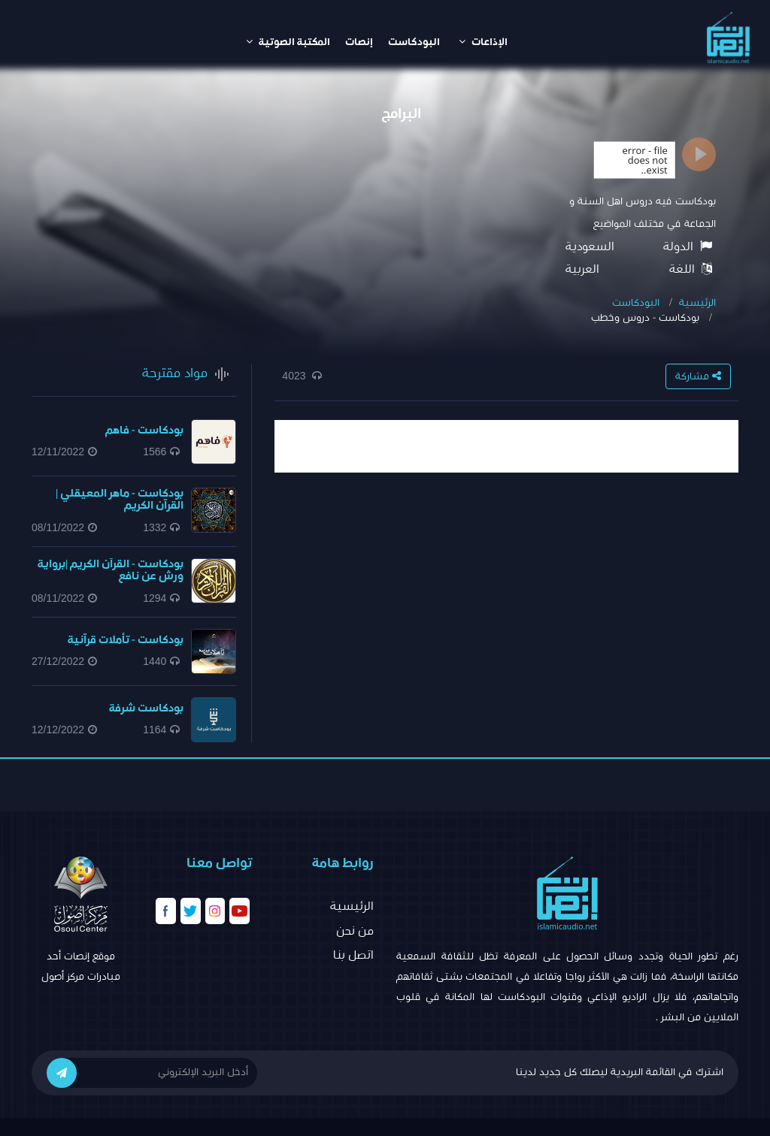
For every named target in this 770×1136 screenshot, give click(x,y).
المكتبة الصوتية (288, 41)
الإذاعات (483, 41)
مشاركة (698, 376)
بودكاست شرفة (146, 708)
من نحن (355, 931)
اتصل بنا (353, 955)
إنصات (359, 42)
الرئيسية (697, 303)
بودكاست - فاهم (144, 430)
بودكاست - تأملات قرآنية (125, 639)
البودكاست (414, 42)
